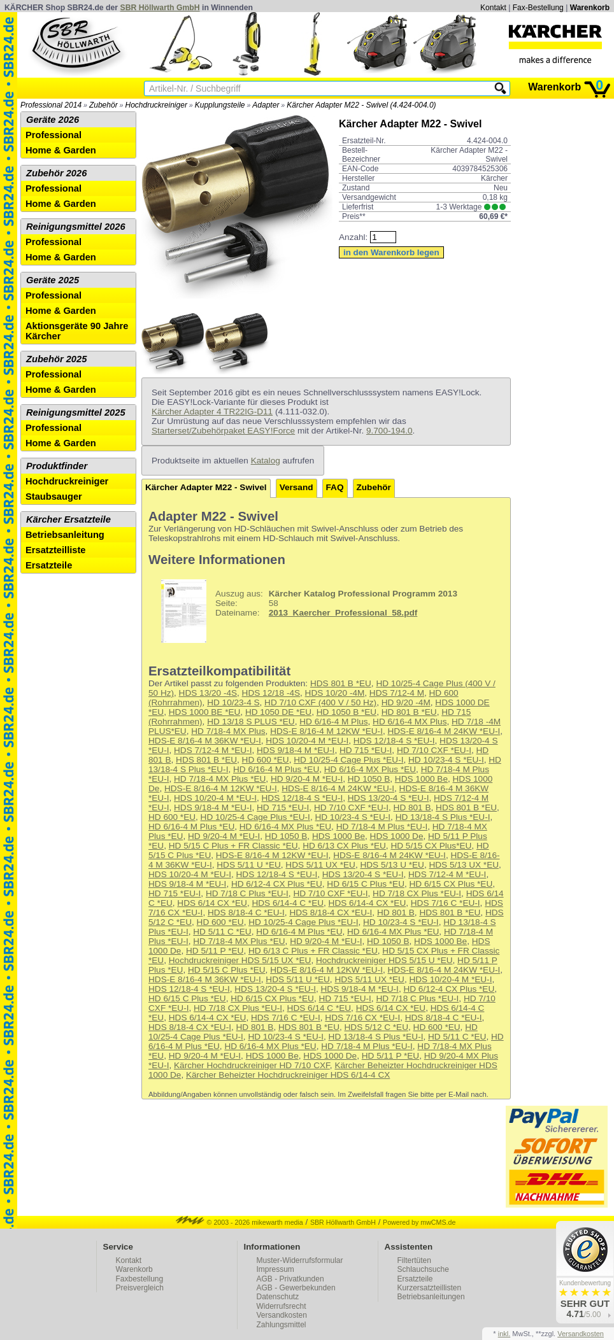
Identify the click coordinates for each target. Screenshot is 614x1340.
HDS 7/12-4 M (396, 693)
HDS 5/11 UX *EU (320, 865)
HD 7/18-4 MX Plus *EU (220, 779)
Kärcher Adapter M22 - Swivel (206, 487)
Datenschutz (278, 1296)
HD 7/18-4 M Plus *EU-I (382, 826)
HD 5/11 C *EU (222, 931)
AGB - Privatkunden (290, 1278)
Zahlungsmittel (281, 1324)
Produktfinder (56, 466)
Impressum (275, 1269)
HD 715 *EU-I (365, 750)
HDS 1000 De (397, 836)
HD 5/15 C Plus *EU (227, 970)
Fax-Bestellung (538, 7)
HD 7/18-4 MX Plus (228, 731)
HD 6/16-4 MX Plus (409, 721)
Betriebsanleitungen (431, 1296)
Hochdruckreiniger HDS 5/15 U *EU (384, 960)
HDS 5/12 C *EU (376, 1027)
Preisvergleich (140, 1287)
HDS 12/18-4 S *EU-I (394, 740)
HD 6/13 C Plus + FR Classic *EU (313, 951)
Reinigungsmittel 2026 (75, 227)
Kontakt (493, 7)
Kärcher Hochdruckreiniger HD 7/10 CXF (252, 1065)
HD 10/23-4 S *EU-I (446, 760)
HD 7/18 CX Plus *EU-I (417, 893)
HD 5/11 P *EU (214, 951)
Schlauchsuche (423, 1269)
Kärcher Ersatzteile (68, 519)
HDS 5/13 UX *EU (464, 865)
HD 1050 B (369, 779)
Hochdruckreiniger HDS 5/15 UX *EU (240, 960)
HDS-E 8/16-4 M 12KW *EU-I (326, 731)
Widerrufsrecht (281, 1306)
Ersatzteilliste (55, 550)
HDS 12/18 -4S (271, 693)
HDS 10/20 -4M (335, 693)
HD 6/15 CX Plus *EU (451, 884)
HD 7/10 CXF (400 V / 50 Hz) (320, 702)
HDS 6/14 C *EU (319, 1008)
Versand (296, 487)
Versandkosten (282, 1315)
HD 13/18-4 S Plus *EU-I (443, 817)
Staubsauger (53, 496)
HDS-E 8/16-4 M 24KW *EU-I (443, 731)
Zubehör (103, 105)
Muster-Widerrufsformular (300, 1260)
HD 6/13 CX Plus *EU (344, 845)
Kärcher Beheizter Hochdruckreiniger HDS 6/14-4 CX (288, 1075)
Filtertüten (414, 1260)
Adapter (265, 105)
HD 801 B (412, 807)
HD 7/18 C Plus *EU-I (247, 893)
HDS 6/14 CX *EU (212, 903)
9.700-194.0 (389, 430)
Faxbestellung (140, 1278)
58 (304, 611)
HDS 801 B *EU (340, 683)
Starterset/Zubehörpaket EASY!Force (223, 430)
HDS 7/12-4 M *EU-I (213, 750)
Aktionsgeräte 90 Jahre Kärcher (76, 331)
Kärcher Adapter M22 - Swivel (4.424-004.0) (361, 105)
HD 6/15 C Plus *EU (365, 884)
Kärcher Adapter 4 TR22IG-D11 (212, 411)
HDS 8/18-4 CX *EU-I (330, 912)
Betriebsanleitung (64, 535)
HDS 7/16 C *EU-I (445, 903)
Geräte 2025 (52, 280)
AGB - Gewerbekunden (296, 1287)
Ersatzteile (48, 565)
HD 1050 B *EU (346, 712)
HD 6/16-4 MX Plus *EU (370, 769)
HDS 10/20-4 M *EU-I (307, 740)
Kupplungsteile (220, 105)
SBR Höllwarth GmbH (160, 7)
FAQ (335, 487)
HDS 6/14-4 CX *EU (367, 903)
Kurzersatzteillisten (429, 1287)
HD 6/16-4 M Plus (333, 721)
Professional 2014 (51, 105)
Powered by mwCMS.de (419, 1222)
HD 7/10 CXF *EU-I (434, 750)
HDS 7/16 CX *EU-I (362, 1017)
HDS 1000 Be (421, 779)
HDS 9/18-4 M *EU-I (295, 750)
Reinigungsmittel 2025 (75, 412)
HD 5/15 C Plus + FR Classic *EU (233, 845)
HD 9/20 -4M (406, 702)
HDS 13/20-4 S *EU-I (388, 798)
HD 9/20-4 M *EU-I (307, 779)
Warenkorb (590, 7)
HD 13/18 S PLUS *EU (251, 721)
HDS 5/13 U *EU (392, 865)
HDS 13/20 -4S (208, 693)
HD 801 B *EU (409, 712)
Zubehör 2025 (56, 359)
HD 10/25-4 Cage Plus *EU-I (348, 760)
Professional (53, 135)
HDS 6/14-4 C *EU (288, 903)
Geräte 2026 (52, 120)
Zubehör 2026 (56, 173)
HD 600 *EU (265, 760)
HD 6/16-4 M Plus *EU (276, 769)
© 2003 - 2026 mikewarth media (239, 1222)
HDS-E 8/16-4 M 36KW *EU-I (204, 740)
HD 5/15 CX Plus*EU (430, 845)
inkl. (504, 1333)
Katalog (265, 460)
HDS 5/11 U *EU (248, 865)
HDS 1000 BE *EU (205, 712)
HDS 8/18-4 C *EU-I (246, 912)
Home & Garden (60, 150)
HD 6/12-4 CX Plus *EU (276, 884)
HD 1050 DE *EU (278, 712)
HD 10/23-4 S (233, 702)
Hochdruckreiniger (156, 105)
